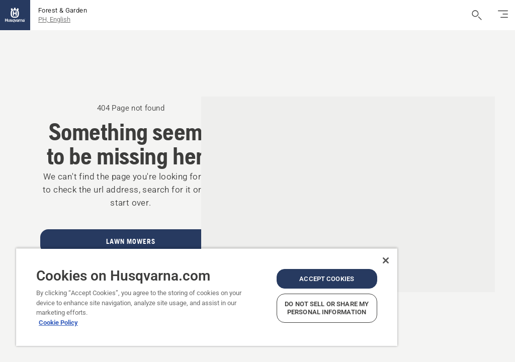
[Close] (386, 260)
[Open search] (477, 15)
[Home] (15, 15)
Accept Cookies (326, 279)
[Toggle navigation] (503, 15)
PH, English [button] (54, 19)
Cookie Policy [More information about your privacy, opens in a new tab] (58, 322)
